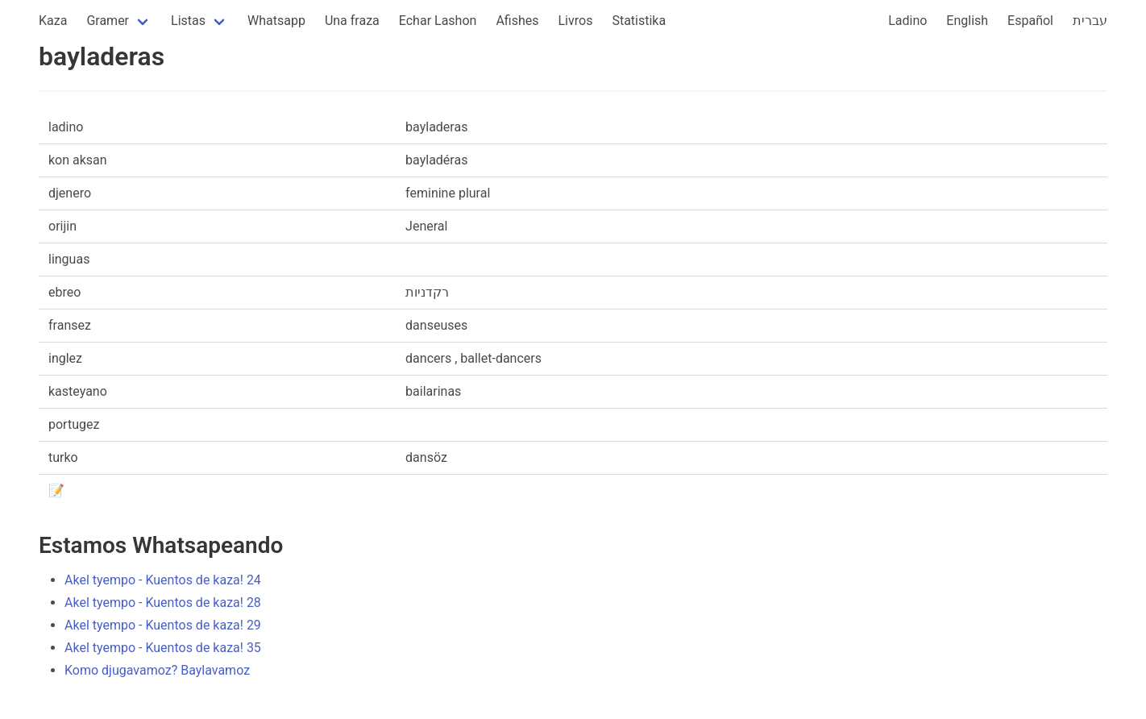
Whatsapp (276, 20)
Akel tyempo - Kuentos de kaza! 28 (162, 602)
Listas (188, 20)
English (967, 20)
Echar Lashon (438, 20)
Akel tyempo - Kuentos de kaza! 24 (162, 580)
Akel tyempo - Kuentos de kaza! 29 (162, 625)
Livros (575, 20)
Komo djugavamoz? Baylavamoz (157, 670)
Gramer (107, 20)
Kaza (53, 20)
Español (1030, 20)
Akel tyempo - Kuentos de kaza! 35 (162, 647)
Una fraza (352, 20)
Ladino (907, 20)
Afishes (517, 20)
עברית (1090, 20)
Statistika (639, 20)
